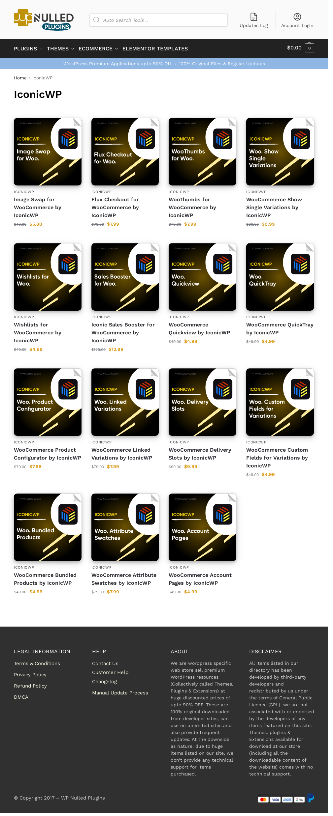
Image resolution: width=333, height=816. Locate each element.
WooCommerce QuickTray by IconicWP (280, 327)
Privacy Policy (30, 672)
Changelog (104, 679)
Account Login (297, 20)
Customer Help (110, 670)
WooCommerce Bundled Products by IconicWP (45, 577)
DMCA (21, 695)
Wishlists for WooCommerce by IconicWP (37, 331)
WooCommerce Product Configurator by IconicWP (47, 452)
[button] (300, 48)
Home (20, 75)
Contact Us (105, 661)
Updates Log (254, 20)
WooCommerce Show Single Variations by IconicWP (274, 205)
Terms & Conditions (37, 661)
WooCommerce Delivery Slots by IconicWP (200, 452)
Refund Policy (30, 684)
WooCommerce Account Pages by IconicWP (200, 577)
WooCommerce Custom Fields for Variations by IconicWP (277, 456)
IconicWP (24, 189)
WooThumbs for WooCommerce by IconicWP (192, 205)
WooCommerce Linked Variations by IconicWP (121, 452)
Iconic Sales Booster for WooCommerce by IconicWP (123, 331)
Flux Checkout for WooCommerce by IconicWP (115, 205)
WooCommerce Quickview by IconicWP (199, 327)
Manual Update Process (120, 690)
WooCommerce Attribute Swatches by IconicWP (123, 577)
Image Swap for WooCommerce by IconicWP (37, 205)
